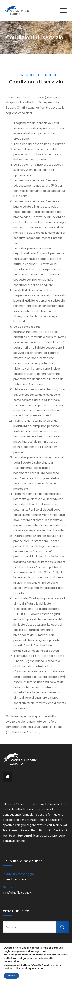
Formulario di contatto (18, 879)
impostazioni (12, 961)
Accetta (11, 975)
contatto (9, 840)
